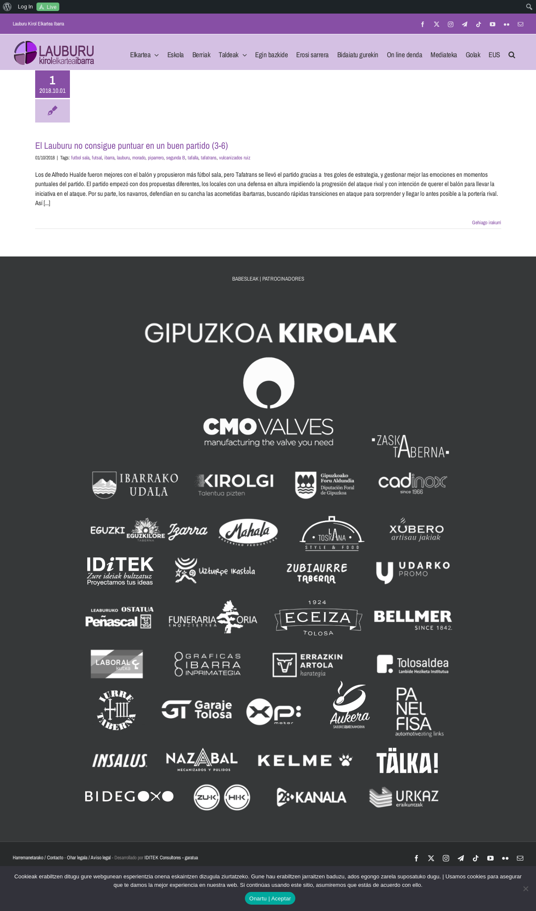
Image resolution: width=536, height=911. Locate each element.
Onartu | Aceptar (270, 898)
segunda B (175, 157)
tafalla (193, 157)
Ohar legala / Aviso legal (89, 857)
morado (138, 157)
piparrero (156, 157)
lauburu (123, 157)
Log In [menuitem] (25, 6)
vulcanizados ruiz (234, 157)
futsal (97, 157)
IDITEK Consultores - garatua (171, 857)
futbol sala (80, 157)
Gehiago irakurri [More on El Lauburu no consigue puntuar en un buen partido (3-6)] (486, 222)
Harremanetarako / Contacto (38, 857)
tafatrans (209, 157)
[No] (525, 888)
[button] (511, 52)
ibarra (109, 157)
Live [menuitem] (51, 7)
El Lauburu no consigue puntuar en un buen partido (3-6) (131, 145)
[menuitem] (7, 7)
